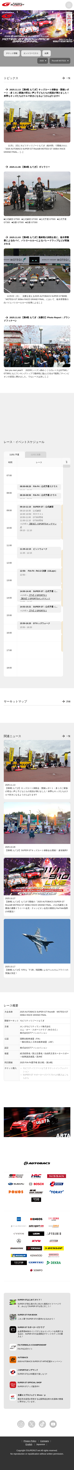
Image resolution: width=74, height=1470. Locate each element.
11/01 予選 (14, 454)
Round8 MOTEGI (59, 61)
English (29, 1444)
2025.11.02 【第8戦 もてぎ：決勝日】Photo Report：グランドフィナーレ (37, 319)
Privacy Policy (30, 1441)
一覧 (68, 78)
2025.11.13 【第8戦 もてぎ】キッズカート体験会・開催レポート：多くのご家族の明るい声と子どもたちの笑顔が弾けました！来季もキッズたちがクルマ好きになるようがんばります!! (36, 92)
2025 (42, 61)
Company (44, 1441)
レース (67, 461)
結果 (46, 53)
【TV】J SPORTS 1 (37, 595)
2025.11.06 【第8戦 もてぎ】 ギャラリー (30, 167)
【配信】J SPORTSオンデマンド (35, 598)
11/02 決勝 (35, 454)
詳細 (68, 701)
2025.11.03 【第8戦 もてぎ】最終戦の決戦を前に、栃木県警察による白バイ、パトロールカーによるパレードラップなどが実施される (36, 240)
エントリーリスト (31, 53)
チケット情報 (11, 53)
